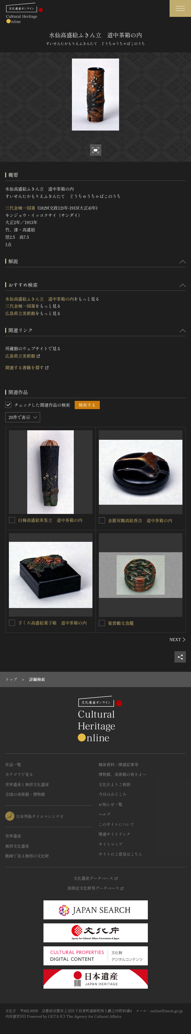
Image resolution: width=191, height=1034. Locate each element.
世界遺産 (13, 836)
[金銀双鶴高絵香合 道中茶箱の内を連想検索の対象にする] (102, 520)
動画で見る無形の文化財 (27, 856)
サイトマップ (110, 844)
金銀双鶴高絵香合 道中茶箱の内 (140, 520)
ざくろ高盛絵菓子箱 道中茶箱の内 (52, 623)
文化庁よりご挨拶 (114, 784)
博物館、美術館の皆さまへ (122, 774)
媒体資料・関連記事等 (118, 764)
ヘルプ (104, 814)
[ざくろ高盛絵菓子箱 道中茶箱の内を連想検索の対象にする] (12, 623)
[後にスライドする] (178, 639)
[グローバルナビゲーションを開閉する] (180, 8)
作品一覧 (13, 764)
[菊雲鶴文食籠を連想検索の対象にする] (102, 623)
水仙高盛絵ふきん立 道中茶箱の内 (39, 299)
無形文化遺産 (17, 846)
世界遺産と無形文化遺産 (27, 784)
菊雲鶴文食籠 (121, 623)
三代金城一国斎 (20, 208)
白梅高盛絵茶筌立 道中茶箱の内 (50, 520)
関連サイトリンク (114, 834)
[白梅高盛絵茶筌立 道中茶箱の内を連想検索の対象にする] (12, 520)
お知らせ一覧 (110, 804)
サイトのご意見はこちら (120, 854)
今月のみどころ (112, 794)
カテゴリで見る (19, 774)
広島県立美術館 (20, 313)
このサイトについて (116, 824)
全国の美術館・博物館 (25, 794)
